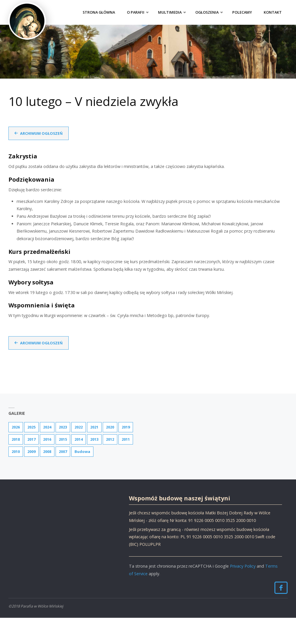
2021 (94, 427)
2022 (79, 427)
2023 (63, 427)
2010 (16, 451)
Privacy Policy (243, 566)
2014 (79, 439)
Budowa (83, 451)
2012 (110, 439)
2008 (47, 451)
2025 (31, 427)
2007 (63, 451)
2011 (126, 439)
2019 (126, 427)
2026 (16, 427)
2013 (94, 439)
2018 (16, 439)
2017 (31, 439)
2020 (110, 427)
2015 (63, 439)
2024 (47, 427)
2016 (47, 439)
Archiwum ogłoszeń (41, 133)
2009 (31, 451)
